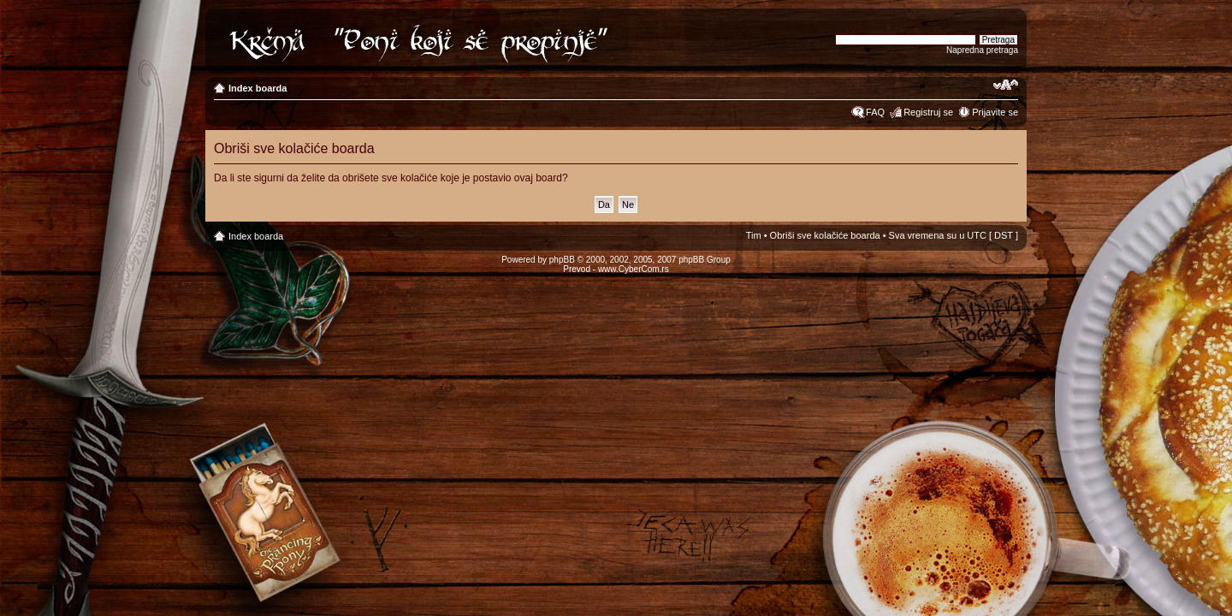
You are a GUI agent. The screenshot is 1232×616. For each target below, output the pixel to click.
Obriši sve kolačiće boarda (825, 235)
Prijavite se (995, 112)
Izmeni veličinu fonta (1005, 84)
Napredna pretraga (982, 50)
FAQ (875, 112)
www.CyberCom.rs (633, 269)
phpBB (562, 259)
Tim (753, 235)
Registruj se (928, 112)
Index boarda (257, 88)
